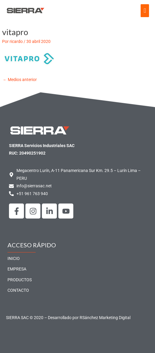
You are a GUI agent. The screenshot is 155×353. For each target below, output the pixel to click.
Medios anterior (20, 79)
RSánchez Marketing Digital (105, 317)
